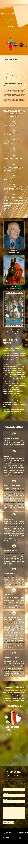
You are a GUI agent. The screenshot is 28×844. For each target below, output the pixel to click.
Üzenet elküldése (8, 822)
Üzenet (14, 812)
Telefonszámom (14, 800)
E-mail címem (14, 794)
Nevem (14, 788)
